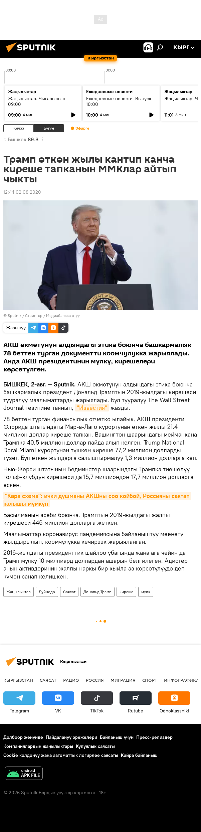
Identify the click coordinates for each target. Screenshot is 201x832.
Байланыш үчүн (117, 737)
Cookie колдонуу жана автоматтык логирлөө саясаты (60, 755)
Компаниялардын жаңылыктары (38, 746)
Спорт (149, 680)
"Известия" (92, 407)
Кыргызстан (18, 680)
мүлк (145, 591)
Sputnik (14, 315)
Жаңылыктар (18, 591)
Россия (95, 680)
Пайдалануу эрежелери (71, 737)
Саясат (69, 591)
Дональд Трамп (97, 591)
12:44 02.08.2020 (22, 192)
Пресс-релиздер (154, 737)
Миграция (123, 680)
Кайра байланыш (139, 755)
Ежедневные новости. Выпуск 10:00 (118, 101)
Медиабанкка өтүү (63, 315)
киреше (126, 591)
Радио (71, 680)
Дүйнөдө (47, 591)
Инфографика (181, 680)
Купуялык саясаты (95, 746)
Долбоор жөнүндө (23, 737)
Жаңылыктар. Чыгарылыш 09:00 (36, 101)
